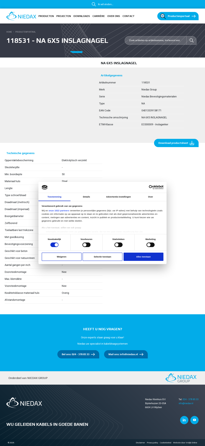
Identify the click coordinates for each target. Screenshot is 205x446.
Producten (46, 16)
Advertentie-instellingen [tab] (118, 197)
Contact (129, 16)
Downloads (81, 16)
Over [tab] (150, 197)
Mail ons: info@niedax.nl (123, 354)
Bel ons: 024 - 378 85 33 (75, 354)
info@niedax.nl (186, 403)
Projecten (63, 16)
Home (9, 32)
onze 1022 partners (59, 210)
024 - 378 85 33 (191, 399)
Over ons (113, 16)
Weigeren (61, 256)
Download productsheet (173, 142)
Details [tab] (86, 197)
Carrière (99, 16)
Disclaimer (140, 442)
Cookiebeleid (165, 442)
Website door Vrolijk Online (185, 442)
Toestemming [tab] (55, 197)
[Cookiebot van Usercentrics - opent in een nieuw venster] (151, 187)
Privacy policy (152, 442)
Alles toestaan (143, 256)
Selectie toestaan (102, 256)
